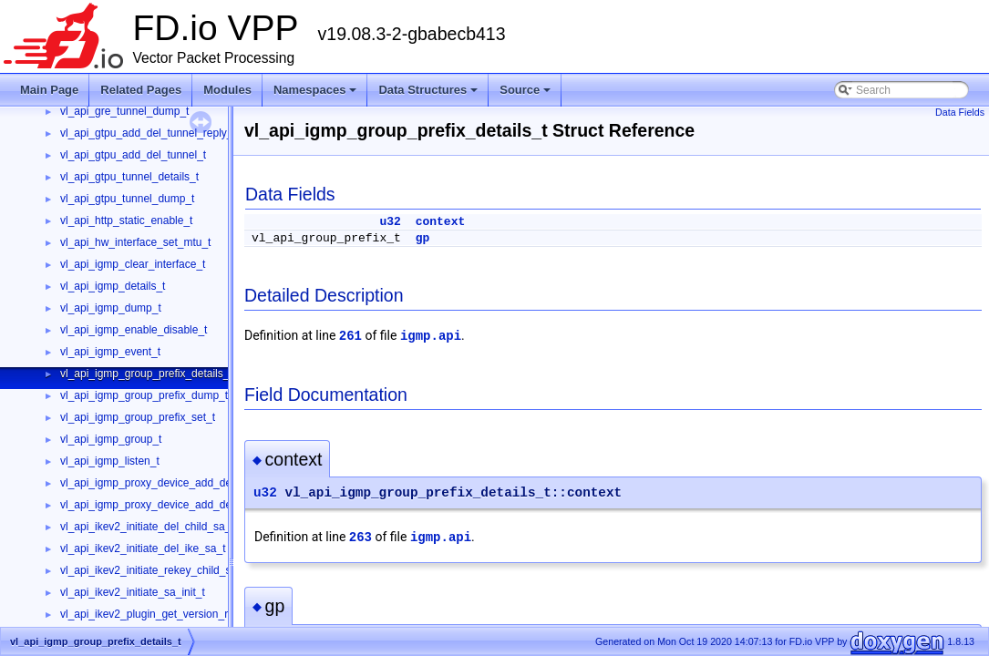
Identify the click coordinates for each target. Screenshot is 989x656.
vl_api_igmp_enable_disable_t (133, 329)
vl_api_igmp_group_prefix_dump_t (144, 395)
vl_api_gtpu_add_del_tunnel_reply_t (148, 133)
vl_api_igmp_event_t (110, 351)
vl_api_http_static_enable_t (126, 220)
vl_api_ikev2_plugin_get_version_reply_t (158, 614)
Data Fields (959, 112)
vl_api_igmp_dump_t (110, 308)
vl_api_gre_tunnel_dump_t (124, 111)
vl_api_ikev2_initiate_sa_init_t (132, 592)
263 (360, 537)
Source (526, 95)
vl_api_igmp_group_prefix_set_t (137, 417)
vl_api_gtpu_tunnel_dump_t (127, 198)
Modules (227, 90)
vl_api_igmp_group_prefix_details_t (146, 373)
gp (423, 238)
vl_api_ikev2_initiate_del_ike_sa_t (142, 548)
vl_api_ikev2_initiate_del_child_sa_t (147, 526)
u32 (389, 222)
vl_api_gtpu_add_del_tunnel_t (133, 155)
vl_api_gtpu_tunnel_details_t (129, 176)
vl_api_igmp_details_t (112, 286)
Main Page (49, 90)
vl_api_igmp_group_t (110, 439)
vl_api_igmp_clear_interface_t (132, 264)
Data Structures (429, 95)
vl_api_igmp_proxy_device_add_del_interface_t (176, 483)
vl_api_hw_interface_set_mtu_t (135, 242)
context (441, 222)
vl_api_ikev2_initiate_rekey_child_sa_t (153, 570)
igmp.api (430, 336)
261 (350, 336)
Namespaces (316, 95)
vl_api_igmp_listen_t (110, 461)
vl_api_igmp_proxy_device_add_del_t (151, 504)
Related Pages (140, 90)
